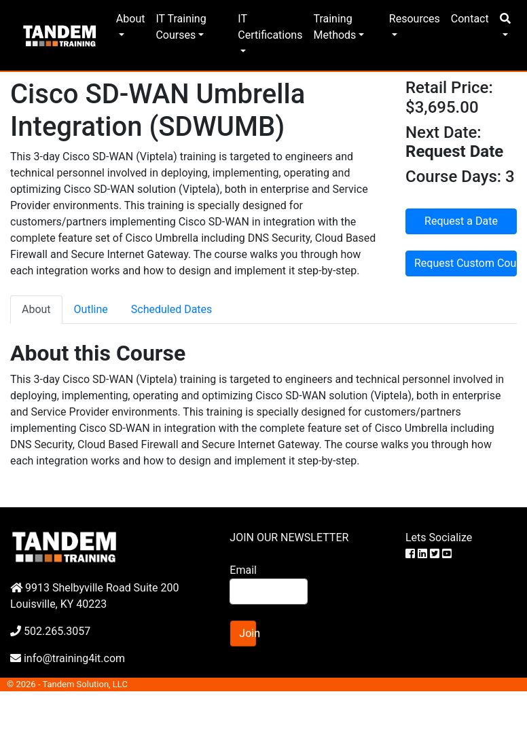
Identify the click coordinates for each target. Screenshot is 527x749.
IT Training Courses (181, 26)
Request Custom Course (465, 263)
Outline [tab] (91, 309)
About (130, 18)
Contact (470, 18)
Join (247, 633)
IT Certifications (270, 26)
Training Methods (334, 26)
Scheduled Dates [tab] (172, 309)
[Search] (268, 591)
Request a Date (461, 221)
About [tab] (36, 309)
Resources (414, 18)
